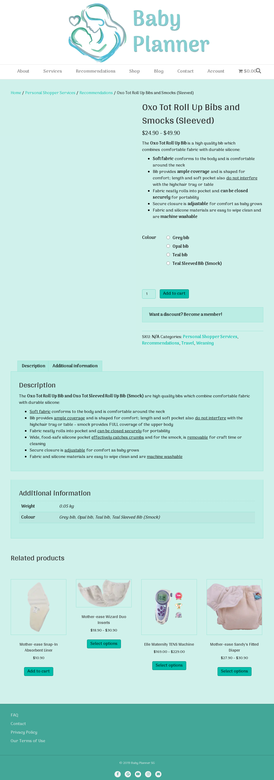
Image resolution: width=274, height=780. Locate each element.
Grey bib (181, 238)
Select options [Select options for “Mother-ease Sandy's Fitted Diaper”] (234, 671)
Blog (158, 71)
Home (16, 93)
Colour (149, 237)
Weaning (205, 343)
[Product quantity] (149, 294)
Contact (185, 71)
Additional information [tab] (75, 366)
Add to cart (174, 293)
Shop (134, 71)
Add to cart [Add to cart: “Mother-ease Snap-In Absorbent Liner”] (39, 671)
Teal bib (180, 255)
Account (216, 71)
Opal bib (181, 246)
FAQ (14, 715)
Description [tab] (33, 366)
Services (52, 71)
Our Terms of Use (28, 741)
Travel (187, 343)
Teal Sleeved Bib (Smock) (197, 263)
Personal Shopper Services (50, 93)
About (23, 71)
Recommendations (95, 71)
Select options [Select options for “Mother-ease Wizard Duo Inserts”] (103, 643)
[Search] (258, 71)
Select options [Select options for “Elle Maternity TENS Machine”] (169, 665)
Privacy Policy (24, 732)
